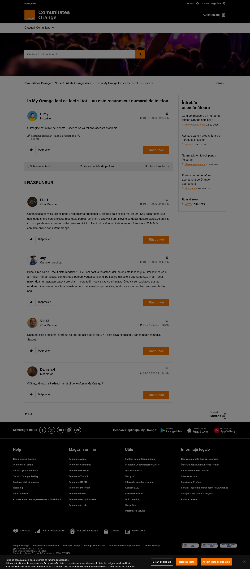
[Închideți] (244, 561)
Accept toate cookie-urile (216, 562)
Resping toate (186, 562)
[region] (125, 562)
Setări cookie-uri (162, 562)
